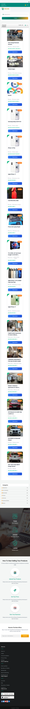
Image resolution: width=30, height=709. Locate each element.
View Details (15, 51)
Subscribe (25, 635)
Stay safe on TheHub (5, 685)
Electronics (15, 487)
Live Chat (3, 680)
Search (15, 18)
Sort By (21, 25)
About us (3, 651)
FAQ (2, 683)
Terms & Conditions (5, 655)
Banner (15, 503)
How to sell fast (4, 666)
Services (15, 498)
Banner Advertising (5, 672)
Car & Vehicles (15, 490)
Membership (3, 670)
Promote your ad (4, 674)
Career (2, 653)
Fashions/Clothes (15, 500)
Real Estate (15, 493)
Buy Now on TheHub (5, 668)
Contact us (3, 687)
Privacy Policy (4, 657)
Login (26, 5)
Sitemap (2, 660)
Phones (15, 495)
